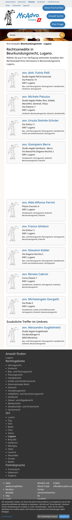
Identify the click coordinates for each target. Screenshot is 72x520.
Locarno (12, 452)
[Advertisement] (36, 182)
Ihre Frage (57, 24)
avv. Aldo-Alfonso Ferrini (38, 202)
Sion (10, 423)
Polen (8, 5)
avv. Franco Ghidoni (35, 226)
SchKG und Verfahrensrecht (21, 381)
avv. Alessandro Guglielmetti (41, 327)
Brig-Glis (12, 439)
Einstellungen (7, 516)
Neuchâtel (13, 455)
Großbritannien (54, 2)
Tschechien (16, 5)
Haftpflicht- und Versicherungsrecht (25, 393)
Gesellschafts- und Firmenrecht (23, 406)
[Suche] (62, 35)
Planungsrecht (15, 374)
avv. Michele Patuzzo (36, 96)
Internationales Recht (18, 384)
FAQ (8, 495)
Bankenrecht (14, 403)
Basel (10, 426)
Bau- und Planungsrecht (20, 371)
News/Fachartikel (53, 7)
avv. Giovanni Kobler (36, 250)
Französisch (14, 469)
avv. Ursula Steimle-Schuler (40, 120)
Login (8, 499)
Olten (10, 449)
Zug (10, 420)
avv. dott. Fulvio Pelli (36, 73)
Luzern (11, 417)
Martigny (12, 445)
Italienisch (13, 472)
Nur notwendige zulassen (48, 516)
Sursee (11, 458)
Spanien (26, 5)
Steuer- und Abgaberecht (20, 400)
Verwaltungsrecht (17, 390)
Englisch (12, 475)
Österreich (22, 2)
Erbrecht (12, 387)
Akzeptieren (64, 516)
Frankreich (41, 2)
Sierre (11, 433)
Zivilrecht (12, 368)
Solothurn (13, 442)
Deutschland (10, 2)
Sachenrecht (14, 409)
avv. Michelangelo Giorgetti (40, 299)
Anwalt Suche (55, 16)
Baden (11, 461)
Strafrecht (13, 397)
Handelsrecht (14, 377)
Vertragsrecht (15, 365)
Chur (10, 430)
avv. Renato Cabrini (35, 274)
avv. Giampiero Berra (36, 144)
